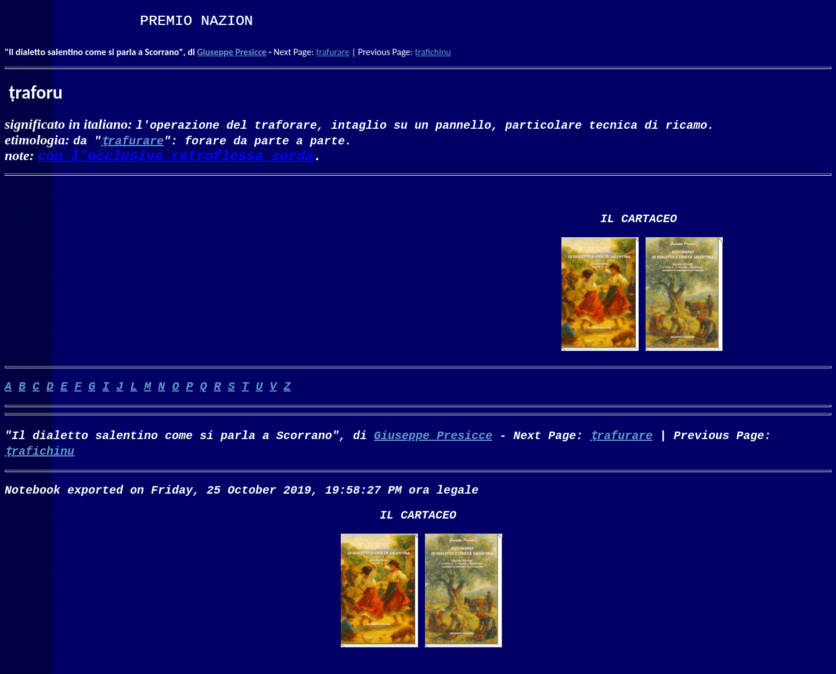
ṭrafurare (332, 51)
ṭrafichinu (433, 51)
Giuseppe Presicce (231, 51)
